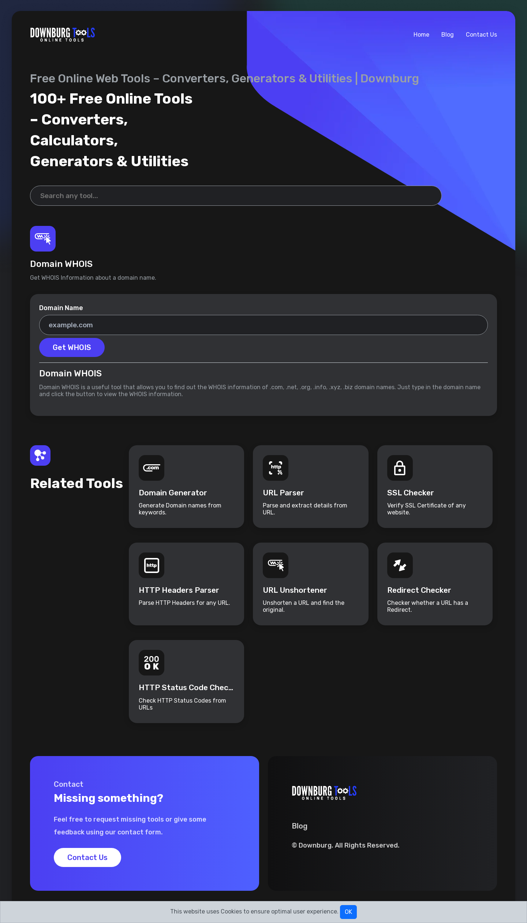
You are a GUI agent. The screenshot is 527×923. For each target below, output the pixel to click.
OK (348, 911)
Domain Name (61, 308)
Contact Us (481, 34)
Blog (447, 34)
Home (421, 34)
